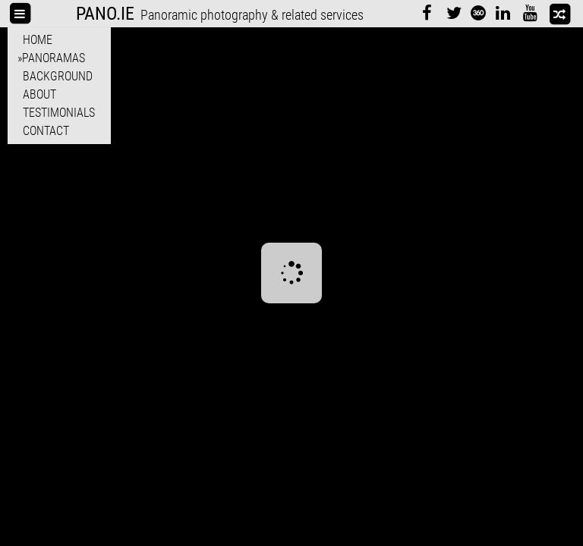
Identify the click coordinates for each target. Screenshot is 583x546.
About (39, 94)
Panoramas (53, 58)
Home (37, 40)
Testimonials (59, 112)
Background (58, 76)
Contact (46, 131)
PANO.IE (105, 13)
